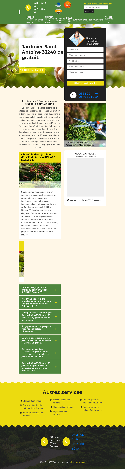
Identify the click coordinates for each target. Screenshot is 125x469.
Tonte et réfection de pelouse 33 (49, 21)
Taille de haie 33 (69, 21)
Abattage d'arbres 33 (60, 21)
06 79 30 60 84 (39, 11)
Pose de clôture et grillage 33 (109, 21)
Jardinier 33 (87, 21)
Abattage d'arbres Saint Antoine (33, 414)
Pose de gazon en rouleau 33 (30, 21)
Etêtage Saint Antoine (33, 401)
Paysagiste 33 (98, 21)
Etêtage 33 (39, 21)
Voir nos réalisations (31, 70)
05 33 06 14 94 (39, 5)
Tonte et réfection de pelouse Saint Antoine (33, 407)
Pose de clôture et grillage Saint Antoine (92, 408)
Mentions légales (77, 462)
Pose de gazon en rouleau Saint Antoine (92, 401)
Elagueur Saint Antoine (63, 407)
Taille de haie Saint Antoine (61, 401)
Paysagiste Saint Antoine (60, 413)
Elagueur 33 (77, 21)
